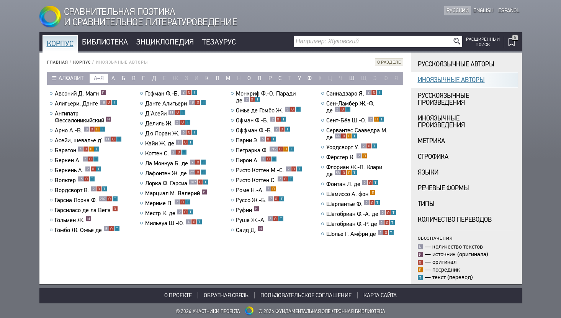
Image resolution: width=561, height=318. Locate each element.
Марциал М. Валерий (176, 193)
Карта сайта (380, 295)
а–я (99, 78)
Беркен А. (77, 160)
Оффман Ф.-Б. (263, 130)
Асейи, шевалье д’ (88, 140)
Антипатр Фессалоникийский (83, 117)
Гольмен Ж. (73, 220)
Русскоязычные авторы (456, 64)
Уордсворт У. (351, 147)
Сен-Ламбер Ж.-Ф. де (350, 107)
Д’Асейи (165, 113)
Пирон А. (256, 160)
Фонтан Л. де (352, 184)
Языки (428, 172)
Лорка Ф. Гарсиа (176, 183)
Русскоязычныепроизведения (443, 99)
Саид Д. (249, 230)
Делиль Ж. (168, 123)
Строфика (433, 157)
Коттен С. (166, 153)
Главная (57, 62)
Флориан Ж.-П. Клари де (354, 171)
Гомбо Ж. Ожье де (87, 230)
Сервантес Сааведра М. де (357, 134)
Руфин (247, 210)
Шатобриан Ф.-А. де (361, 214)
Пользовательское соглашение (306, 295)
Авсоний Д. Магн (80, 93)
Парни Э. (256, 140)
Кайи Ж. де (169, 143)
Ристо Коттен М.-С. (269, 170)
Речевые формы (443, 188)
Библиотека (105, 42)
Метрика (431, 141)
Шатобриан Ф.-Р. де (360, 224)
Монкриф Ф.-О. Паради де (266, 97)
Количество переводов (455, 220)
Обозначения (435, 238)
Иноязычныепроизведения (441, 121)
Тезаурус (219, 42)
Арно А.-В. (80, 130)
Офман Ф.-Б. (261, 120)
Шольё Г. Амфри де (360, 234)
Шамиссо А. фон (351, 194)
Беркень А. (78, 170)
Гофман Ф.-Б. (171, 93)
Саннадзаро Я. (354, 93)
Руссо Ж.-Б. (260, 200)
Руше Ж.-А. (260, 220)
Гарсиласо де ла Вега (86, 210)
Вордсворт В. (81, 190)
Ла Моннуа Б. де (175, 163)
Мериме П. (168, 203)
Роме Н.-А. (256, 190)
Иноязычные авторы (451, 80)
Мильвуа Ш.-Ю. (173, 223)
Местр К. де (169, 213)
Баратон (77, 150)
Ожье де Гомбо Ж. (268, 110)
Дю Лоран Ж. (171, 133)
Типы (426, 204)
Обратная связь (226, 295)
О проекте (178, 295)
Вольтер (75, 180)
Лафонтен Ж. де (175, 173)
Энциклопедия (165, 42)
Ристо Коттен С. (265, 180)
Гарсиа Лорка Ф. (86, 200)
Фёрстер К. (346, 157)
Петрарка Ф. (265, 150)
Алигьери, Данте (86, 103)
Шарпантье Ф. (353, 204)
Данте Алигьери (175, 103)
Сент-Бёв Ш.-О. (355, 120)
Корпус (60, 43)
